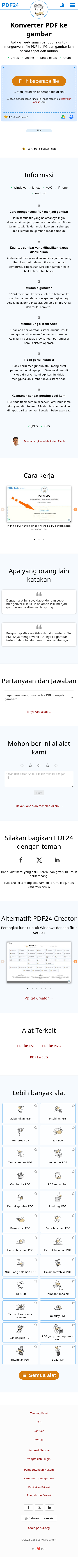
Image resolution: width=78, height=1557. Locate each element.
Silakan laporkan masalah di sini (37, 806)
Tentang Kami (39, 1413)
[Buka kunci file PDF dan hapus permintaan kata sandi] (20, 1223)
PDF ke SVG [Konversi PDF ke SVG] (39, 1057)
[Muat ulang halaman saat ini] (39, 10)
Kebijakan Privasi (39, 1487)
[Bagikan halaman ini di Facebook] (21, 860)
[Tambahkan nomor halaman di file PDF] (20, 1310)
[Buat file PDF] (58, 1354)
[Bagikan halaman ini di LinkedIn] (57, 860)
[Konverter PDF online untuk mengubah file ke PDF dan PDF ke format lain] (58, 1157)
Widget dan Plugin (39, 1459)
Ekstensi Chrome (39, 1450)
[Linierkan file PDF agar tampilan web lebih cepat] (58, 1332)
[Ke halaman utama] (10, 5)
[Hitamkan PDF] (20, 1354)
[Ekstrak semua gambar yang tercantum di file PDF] (20, 1201)
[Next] (75, 509)
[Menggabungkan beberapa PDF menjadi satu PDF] (20, 1113)
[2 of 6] (32, 988)
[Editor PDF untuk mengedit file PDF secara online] (58, 1135)
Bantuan (39, 1430)
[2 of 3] (39, 539)
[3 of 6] (37, 988)
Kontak (39, 1439)
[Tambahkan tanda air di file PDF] (58, 1289)
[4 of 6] (41, 988)
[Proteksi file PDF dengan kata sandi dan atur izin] (58, 1201)
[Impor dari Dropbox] (71, 117)
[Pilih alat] (72, 5)
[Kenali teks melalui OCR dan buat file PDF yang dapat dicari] (20, 1289)
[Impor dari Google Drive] (63, 117)
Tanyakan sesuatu (38, 712)
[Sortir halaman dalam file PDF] (20, 1267)
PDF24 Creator (37, 998)
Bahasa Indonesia (41, 1518)
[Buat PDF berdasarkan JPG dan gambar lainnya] (20, 1179)
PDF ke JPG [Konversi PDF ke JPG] (25, 1046)
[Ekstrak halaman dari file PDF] (58, 1245)
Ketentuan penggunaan (39, 1478)
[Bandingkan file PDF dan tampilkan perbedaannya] (20, 1332)
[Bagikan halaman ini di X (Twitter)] (39, 860)
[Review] (39, 779)
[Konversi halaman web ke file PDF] (58, 1267)
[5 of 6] (46, 988)
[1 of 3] (34, 539)
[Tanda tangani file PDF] (20, 1157)
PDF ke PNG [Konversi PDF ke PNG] (51, 1046)
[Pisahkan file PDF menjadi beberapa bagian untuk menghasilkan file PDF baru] (58, 1113)
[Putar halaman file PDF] (58, 1223)
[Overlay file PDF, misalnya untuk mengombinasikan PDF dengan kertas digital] (58, 1310)
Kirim (39, 792)
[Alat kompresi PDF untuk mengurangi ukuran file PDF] (20, 1135)
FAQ (39, 1422)
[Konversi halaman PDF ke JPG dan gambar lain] (58, 1179)
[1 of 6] (28, 988)
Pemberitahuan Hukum (39, 1469)
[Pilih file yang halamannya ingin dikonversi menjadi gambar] (39, 81)
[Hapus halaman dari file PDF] (20, 1245)
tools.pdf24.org (39, 1528)
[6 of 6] (50, 988)
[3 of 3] (43, 539)
